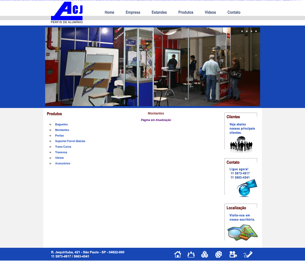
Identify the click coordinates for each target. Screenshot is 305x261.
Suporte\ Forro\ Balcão (70, 141)
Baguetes (61, 124)
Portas (59, 135)
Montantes (62, 130)
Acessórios (62, 163)
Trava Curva (63, 146)
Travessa (61, 152)
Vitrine (59, 158)
